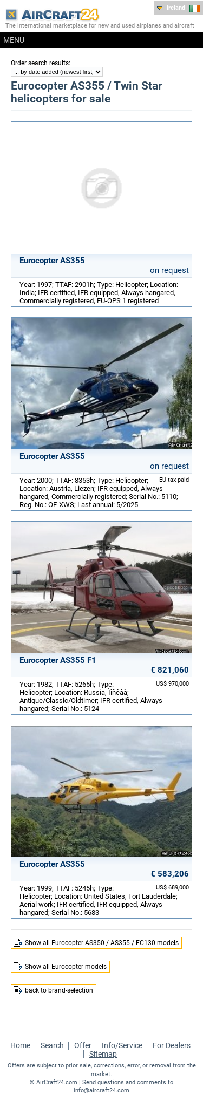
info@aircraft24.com (101, 1090)
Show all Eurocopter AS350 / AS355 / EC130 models (102, 943)
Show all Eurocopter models (66, 966)
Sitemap (103, 1054)
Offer (82, 1045)
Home (20, 1045)
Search (52, 1045)
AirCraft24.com (56, 1082)
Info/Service (122, 1045)
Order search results (40, 63)
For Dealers (172, 1045)
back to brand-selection (59, 990)
